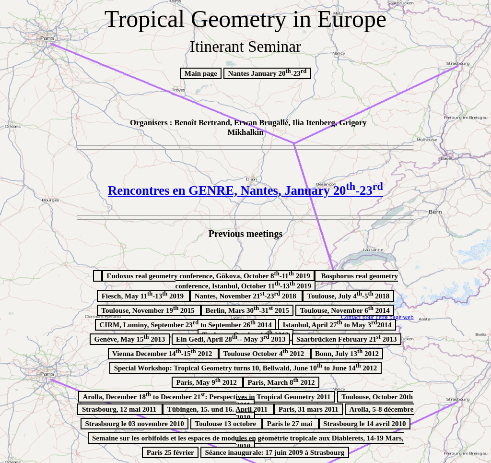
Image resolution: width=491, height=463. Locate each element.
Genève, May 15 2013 (129, 338)
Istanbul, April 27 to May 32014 (337, 324)
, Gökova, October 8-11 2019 (208, 275)
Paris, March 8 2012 (281, 381)
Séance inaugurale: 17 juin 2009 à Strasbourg (275, 452)
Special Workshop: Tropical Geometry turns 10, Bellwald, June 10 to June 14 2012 (245, 367)
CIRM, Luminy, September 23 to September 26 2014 (185, 324)
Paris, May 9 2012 (207, 381)
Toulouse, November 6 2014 (345, 309)
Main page (201, 73)
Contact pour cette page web (377, 317)
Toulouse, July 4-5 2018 (348, 295)
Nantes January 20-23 (267, 72)
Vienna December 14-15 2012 (163, 352)
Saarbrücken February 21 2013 (346, 338)
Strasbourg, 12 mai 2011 (120, 409)
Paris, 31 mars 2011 (309, 409)
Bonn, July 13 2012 (347, 352)
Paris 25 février (170, 452)
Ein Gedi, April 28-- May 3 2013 (230, 338)
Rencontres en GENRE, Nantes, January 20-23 (245, 190)
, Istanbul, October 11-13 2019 (286, 281)
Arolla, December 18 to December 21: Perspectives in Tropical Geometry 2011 (206, 396)
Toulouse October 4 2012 (264, 352)
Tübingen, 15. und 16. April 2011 (218, 409)
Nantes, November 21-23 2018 (246, 295)
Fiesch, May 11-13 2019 (144, 295)
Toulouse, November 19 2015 (148, 309)
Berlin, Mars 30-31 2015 (247, 309)
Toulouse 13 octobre (226, 423)
